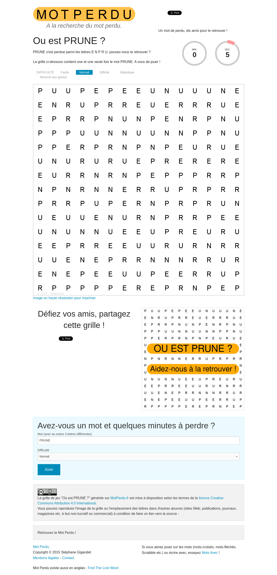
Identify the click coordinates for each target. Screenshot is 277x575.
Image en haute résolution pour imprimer (64, 298)
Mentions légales (46, 558)
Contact (68, 558)
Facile (65, 72)
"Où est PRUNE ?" (75, 498)
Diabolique (127, 72)
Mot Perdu (41, 547)
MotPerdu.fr (120, 498)
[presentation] (175, 17)
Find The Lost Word (103, 568)
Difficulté (43, 450)
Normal (84, 72)
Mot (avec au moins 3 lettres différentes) (65, 434)
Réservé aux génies (53, 77)
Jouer (49, 469)
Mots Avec (210, 553)
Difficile (104, 72)
